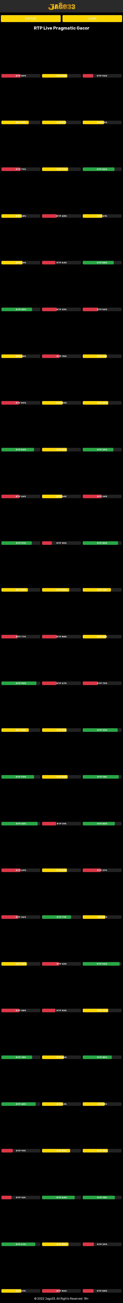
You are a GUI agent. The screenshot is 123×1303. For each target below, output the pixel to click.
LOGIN (92, 18)
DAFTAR (30, 18)
